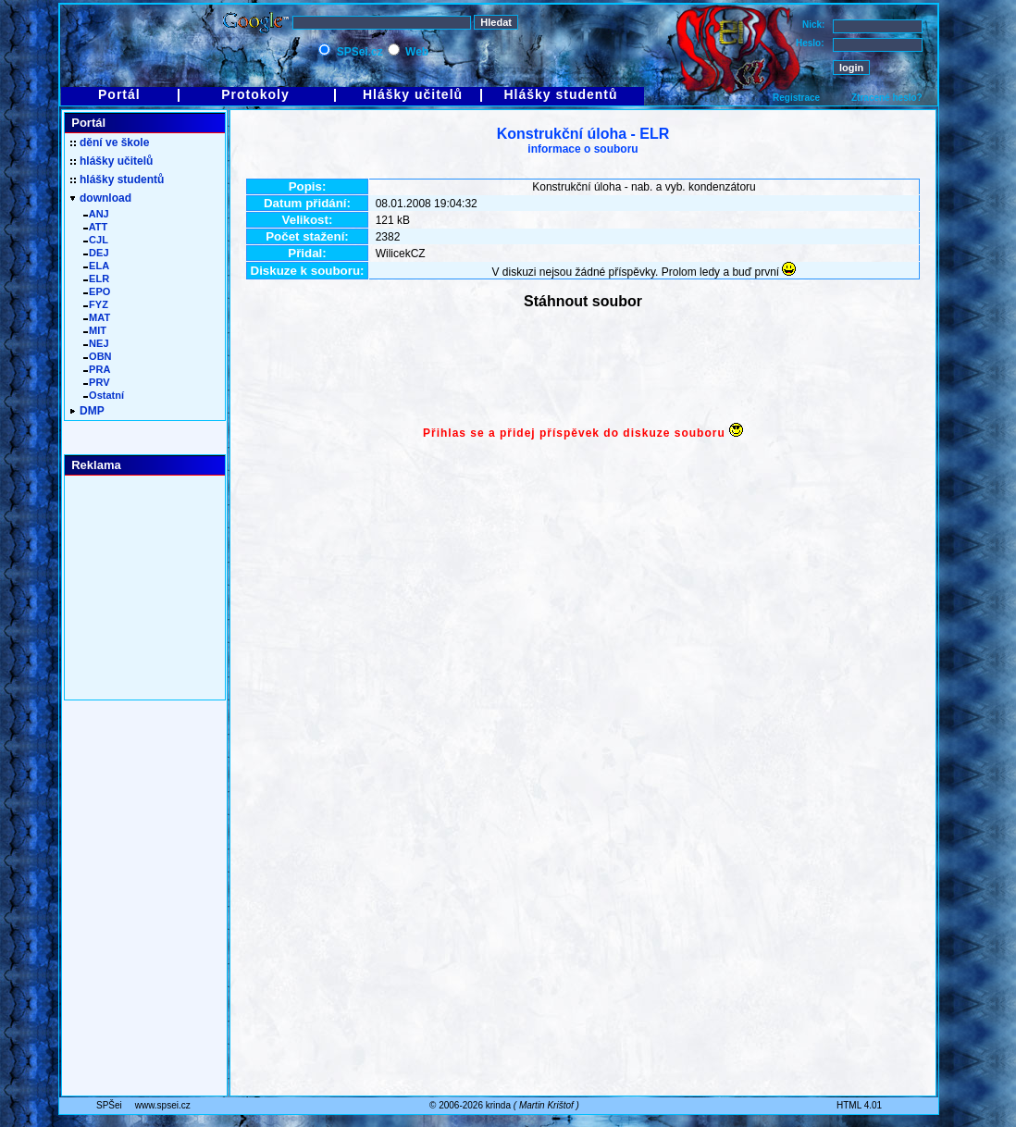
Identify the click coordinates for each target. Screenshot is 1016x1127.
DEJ (96, 252)
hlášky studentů (117, 179)
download (100, 198)
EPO (96, 291)
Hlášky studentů (560, 94)
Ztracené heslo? (887, 98)
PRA (96, 369)
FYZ (95, 304)
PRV (96, 382)
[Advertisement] (583, 368)
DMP (87, 410)
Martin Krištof (546, 1105)
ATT (95, 226)
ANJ (96, 213)
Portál (119, 94)
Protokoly (255, 94)
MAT (96, 317)
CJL (95, 239)
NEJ (96, 343)
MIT (94, 330)
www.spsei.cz (163, 1105)
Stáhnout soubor (583, 301)
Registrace (796, 98)
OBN (97, 356)
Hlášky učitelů (413, 94)
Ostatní (103, 395)
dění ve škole (109, 142)
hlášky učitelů (111, 161)
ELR (96, 278)
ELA (96, 265)
